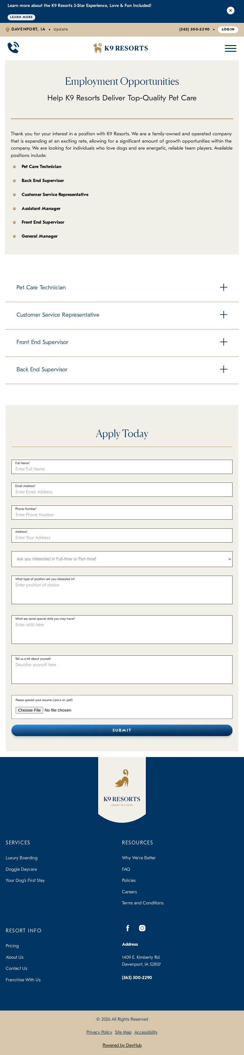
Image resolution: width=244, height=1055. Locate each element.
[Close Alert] (230, 11)
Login (228, 29)
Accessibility (146, 1032)
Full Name (22, 463)
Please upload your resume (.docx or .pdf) (44, 700)
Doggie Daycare (21, 869)
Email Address (24, 486)
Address (20, 532)
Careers (129, 892)
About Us (15, 957)
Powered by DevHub (122, 1045)
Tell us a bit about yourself (33, 659)
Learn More (21, 17)
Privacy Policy (99, 1032)
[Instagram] (142, 928)
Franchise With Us (23, 980)
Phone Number (25, 509)
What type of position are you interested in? (45, 579)
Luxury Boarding (21, 858)
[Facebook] (127, 928)
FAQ (126, 869)
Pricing (12, 946)
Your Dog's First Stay (25, 880)
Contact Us (16, 968)
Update (61, 29)
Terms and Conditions (143, 903)
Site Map (123, 1032)
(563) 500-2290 (195, 29)
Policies (129, 880)
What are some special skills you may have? (45, 619)
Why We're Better (139, 858)
